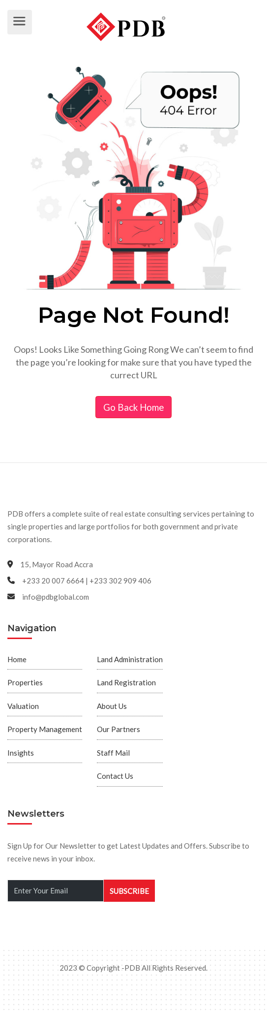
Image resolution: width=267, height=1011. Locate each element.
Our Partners (118, 729)
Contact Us (115, 775)
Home (17, 659)
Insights (20, 752)
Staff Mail (113, 752)
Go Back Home (133, 407)
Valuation (23, 706)
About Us (112, 706)
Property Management (44, 729)
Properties (25, 682)
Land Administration (130, 659)
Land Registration (126, 682)
